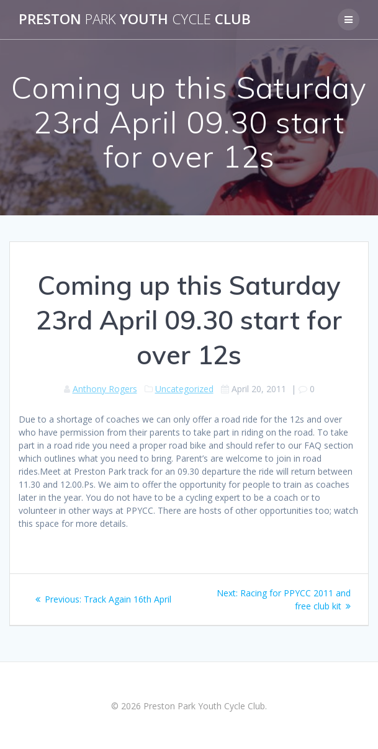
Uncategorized (184, 389)
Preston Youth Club (135, 19)
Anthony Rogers (105, 389)
